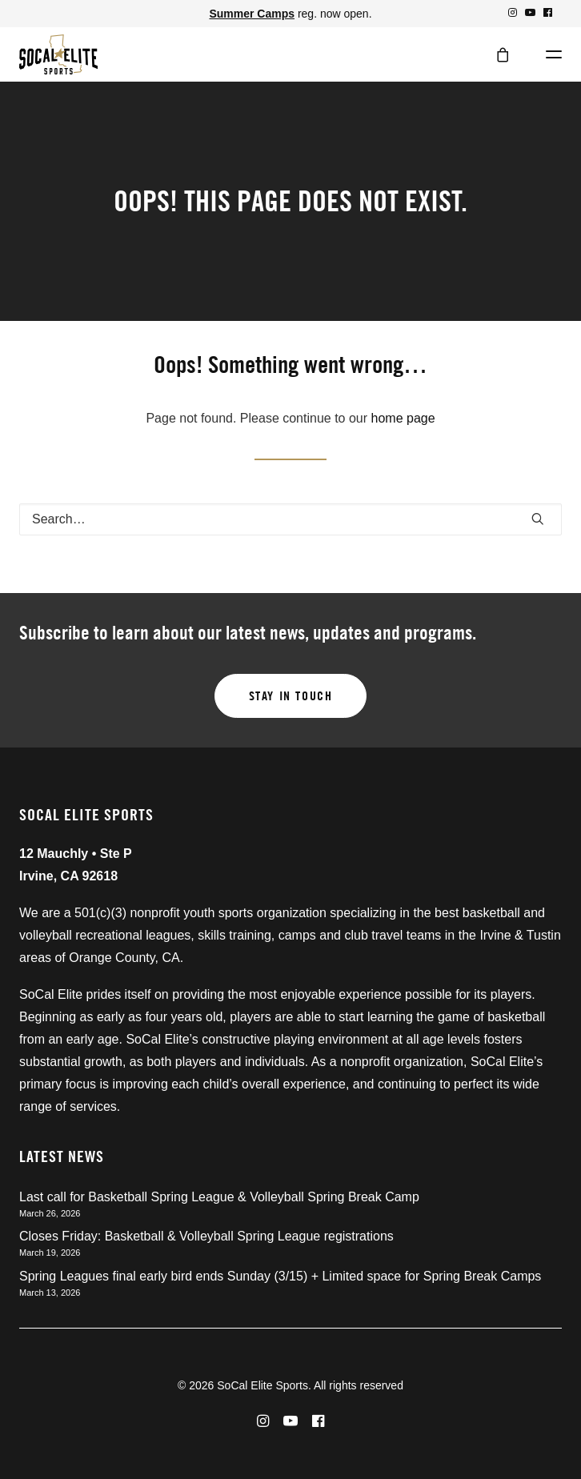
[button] (512, 12)
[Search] (290, 519)
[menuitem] (512, 12)
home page (403, 418)
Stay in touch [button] (291, 695)
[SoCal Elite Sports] (58, 54)
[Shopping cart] (495, 54)
